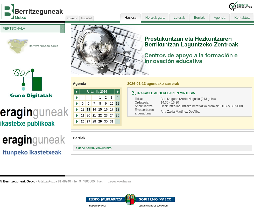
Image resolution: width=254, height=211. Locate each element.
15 (100, 109)
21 (94, 115)
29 (100, 121)
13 (88, 109)
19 (82, 115)
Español (86, 18)
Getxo (20, 17)
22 (100, 115)
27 (88, 121)
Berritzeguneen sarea (32, 46)
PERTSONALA (14, 28)
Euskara (72, 18)
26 (82, 121)
